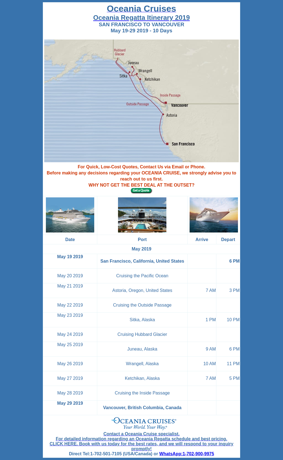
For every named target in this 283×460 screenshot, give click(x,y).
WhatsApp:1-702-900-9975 (186, 453)
